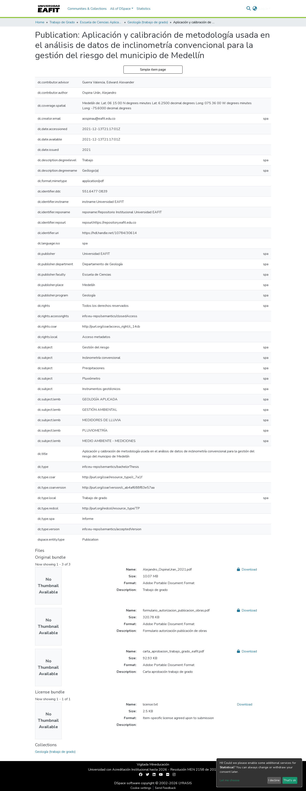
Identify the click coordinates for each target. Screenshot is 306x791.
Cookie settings (140, 788)
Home (39, 22)
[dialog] (259, 773)
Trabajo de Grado (62, 22)
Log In (263, 8)
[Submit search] (248, 8)
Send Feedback (165, 788)
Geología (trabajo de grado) (148, 22)
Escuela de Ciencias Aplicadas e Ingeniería (101, 22)
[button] (255, 8)
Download (247, 569)
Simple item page (153, 69)
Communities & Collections (87, 8)
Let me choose (229, 780)
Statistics (143, 8)
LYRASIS (185, 783)
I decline (274, 780)
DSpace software (127, 783)
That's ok (289, 780)
